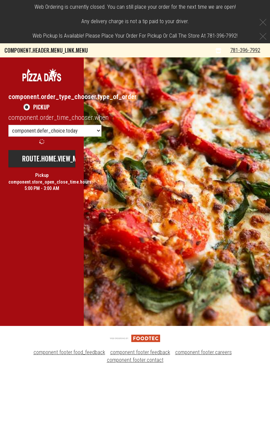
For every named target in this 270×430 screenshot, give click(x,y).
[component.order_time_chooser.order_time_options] (55, 188)
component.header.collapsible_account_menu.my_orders (74, 64)
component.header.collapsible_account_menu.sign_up (70, 93)
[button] (42, 132)
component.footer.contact (135, 417)
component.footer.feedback (140, 410)
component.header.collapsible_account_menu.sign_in (69, 79)
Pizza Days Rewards (176, 64)
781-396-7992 (250, 107)
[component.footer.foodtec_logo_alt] (135, 395)
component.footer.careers (203, 410)
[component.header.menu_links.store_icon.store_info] (226, 108)
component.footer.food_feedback (69, 410)
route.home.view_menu (55, 216)
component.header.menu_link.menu (46, 50)
